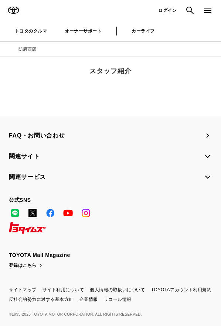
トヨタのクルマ (31, 31)
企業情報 (88, 299)
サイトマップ (23, 289)
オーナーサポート (83, 31)
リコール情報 (118, 299)
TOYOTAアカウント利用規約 (181, 289)
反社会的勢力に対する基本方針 (41, 299)
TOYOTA (13, 10)
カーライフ (143, 31)
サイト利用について (63, 289)
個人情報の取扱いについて (117, 289)
